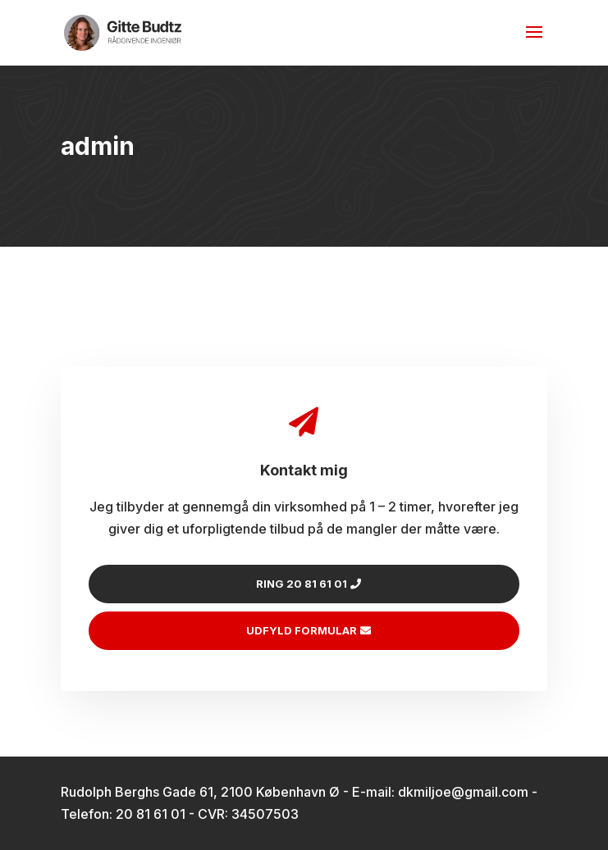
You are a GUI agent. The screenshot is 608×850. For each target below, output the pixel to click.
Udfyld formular (301, 630)
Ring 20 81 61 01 (301, 583)
